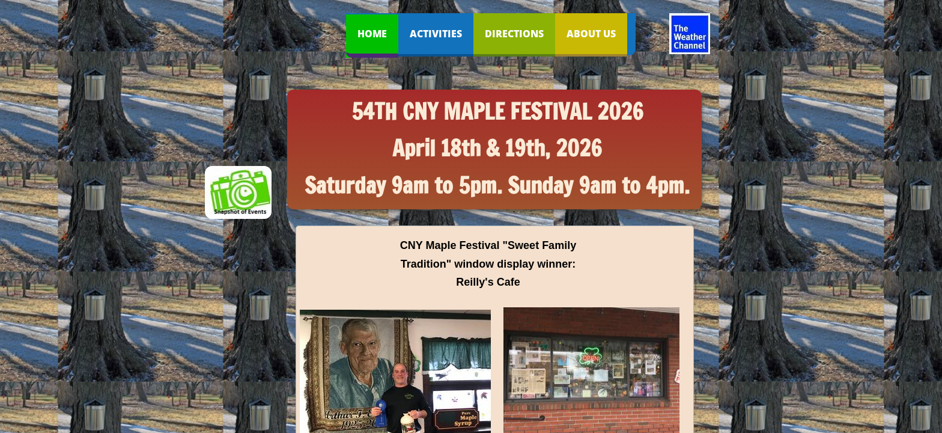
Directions (514, 33)
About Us (591, 33)
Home (372, 33)
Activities (436, 33)
